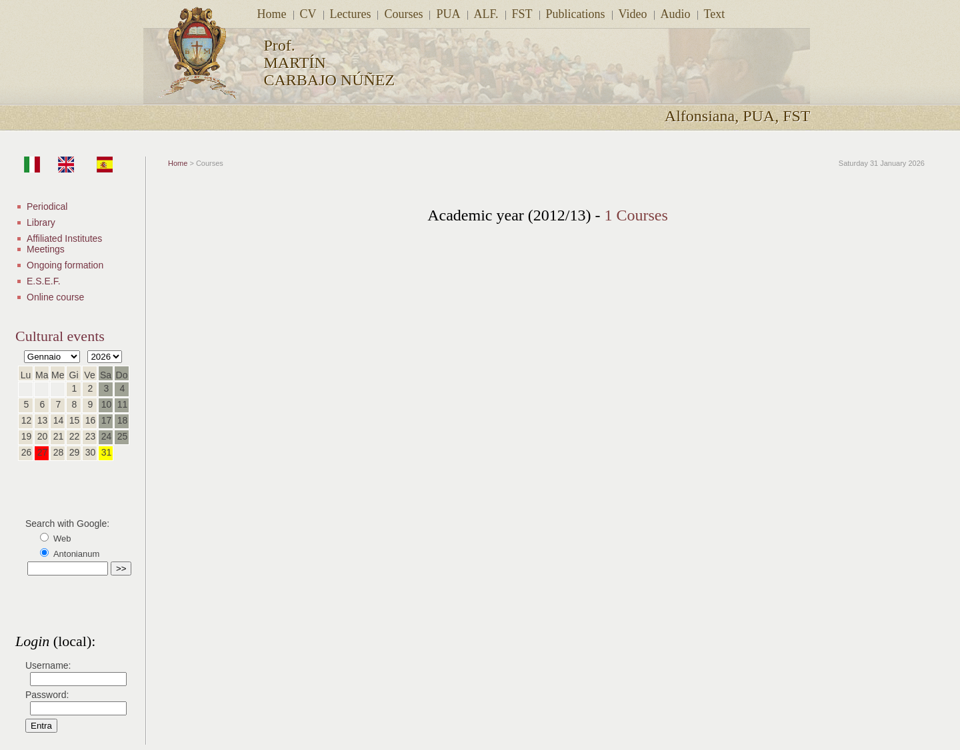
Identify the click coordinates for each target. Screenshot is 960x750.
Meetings (46, 249)
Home (272, 14)
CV (308, 14)
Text (714, 14)
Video (633, 14)
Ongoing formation (65, 265)
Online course (55, 297)
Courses (403, 14)
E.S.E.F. (44, 281)
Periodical (47, 206)
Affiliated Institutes (64, 238)
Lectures (350, 14)
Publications (575, 14)
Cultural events (60, 336)
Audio (676, 14)
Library (41, 222)
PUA (448, 14)
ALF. (486, 14)
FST (522, 14)
